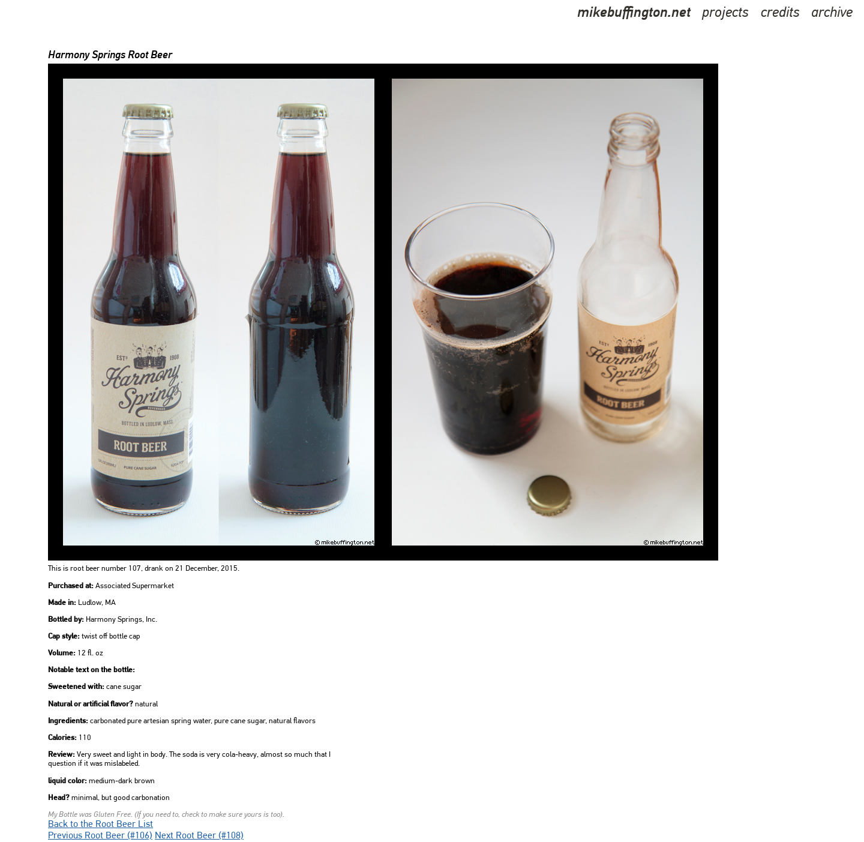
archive (832, 13)
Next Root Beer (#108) (199, 836)
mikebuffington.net (634, 13)
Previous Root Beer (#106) (100, 836)
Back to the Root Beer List (100, 824)
